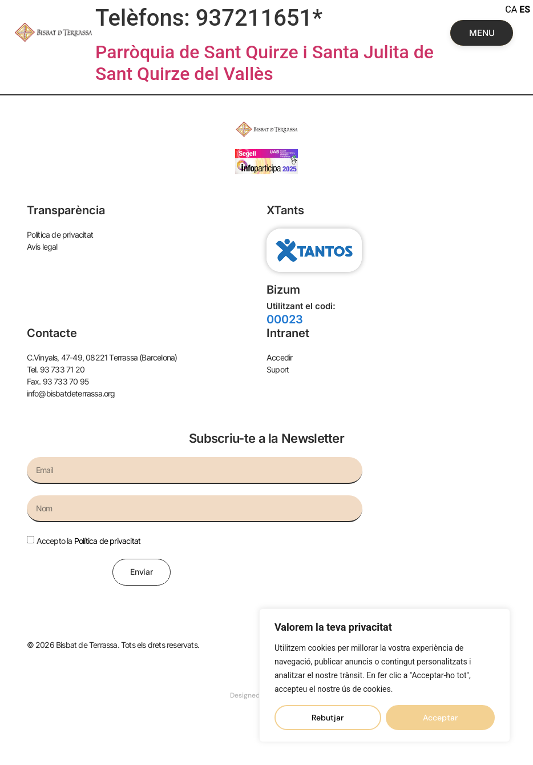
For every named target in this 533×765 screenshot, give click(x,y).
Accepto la (89, 541)
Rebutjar (328, 717)
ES (524, 9)
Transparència (66, 210)
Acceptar (440, 717)
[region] (384, 675)
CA (511, 9)
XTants (285, 210)
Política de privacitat (107, 541)
